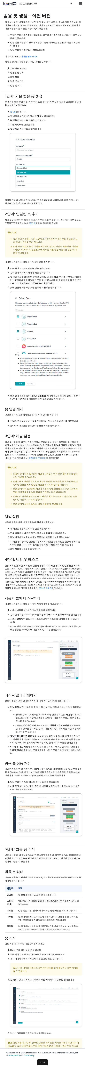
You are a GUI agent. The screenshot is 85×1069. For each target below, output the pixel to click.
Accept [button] (42, 1062)
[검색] (71, 3)
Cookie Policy (29, 1055)
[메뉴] (80, 3)
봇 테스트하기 (45, 588)
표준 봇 (32, 223)
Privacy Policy (14, 1055)
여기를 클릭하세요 (29, 56)
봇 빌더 (13, 111)
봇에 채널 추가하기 (37, 458)
